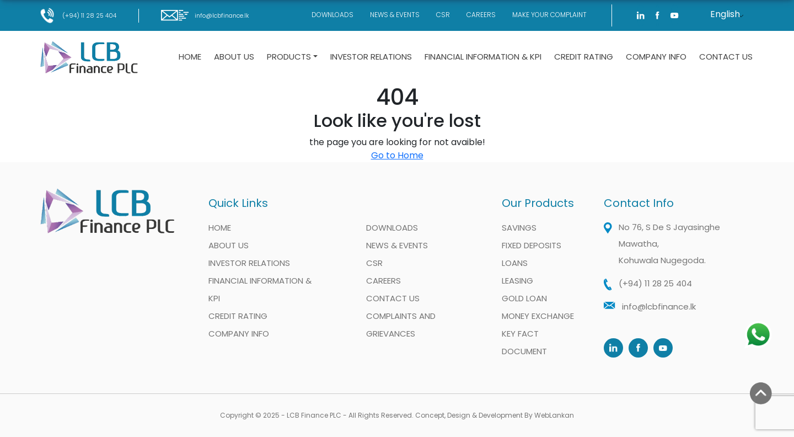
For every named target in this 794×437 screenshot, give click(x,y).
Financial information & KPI (483, 56)
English (725, 14)
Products (289, 56)
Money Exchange (538, 316)
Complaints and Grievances (401, 324)
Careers (481, 14)
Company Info (656, 56)
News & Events (395, 14)
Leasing (517, 280)
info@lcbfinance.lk (205, 15)
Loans (515, 263)
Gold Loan (524, 298)
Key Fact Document (524, 342)
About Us (234, 56)
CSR (443, 14)
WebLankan (554, 415)
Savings (519, 227)
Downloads (332, 14)
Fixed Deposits (531, 245)
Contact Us (726, 56)
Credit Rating (583, 56)
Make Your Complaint (549, 14)
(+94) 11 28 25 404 (78, 15)
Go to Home (397, 155)
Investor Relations (371, 56)
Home (190, 56)
